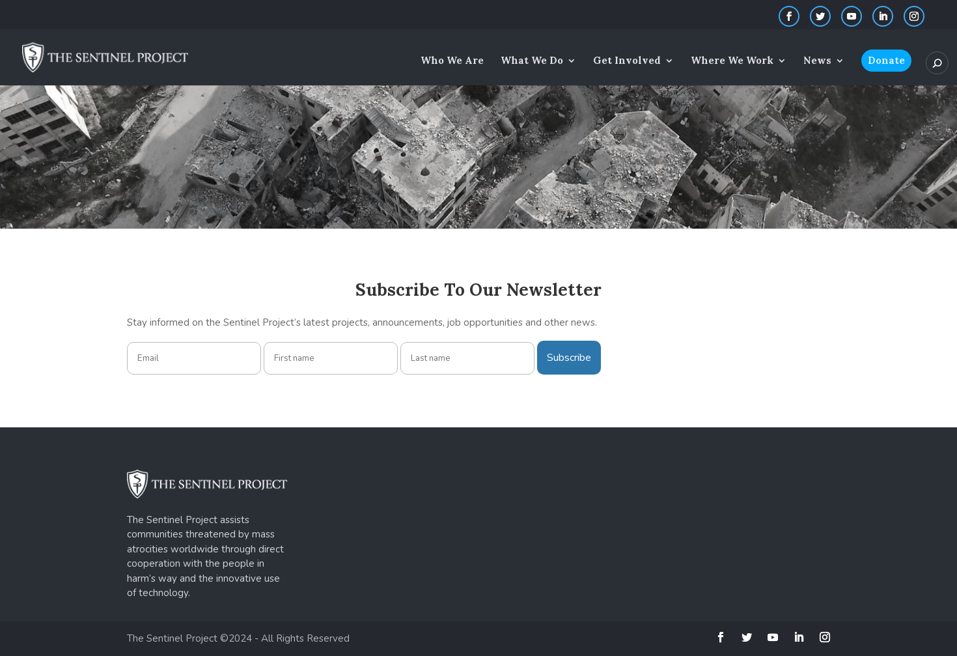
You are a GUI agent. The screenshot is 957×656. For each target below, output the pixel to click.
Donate (886, 60)
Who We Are (452, 61)
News (817, 61)
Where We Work (732, 61)
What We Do (532, 61)
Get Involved (627, 61)
